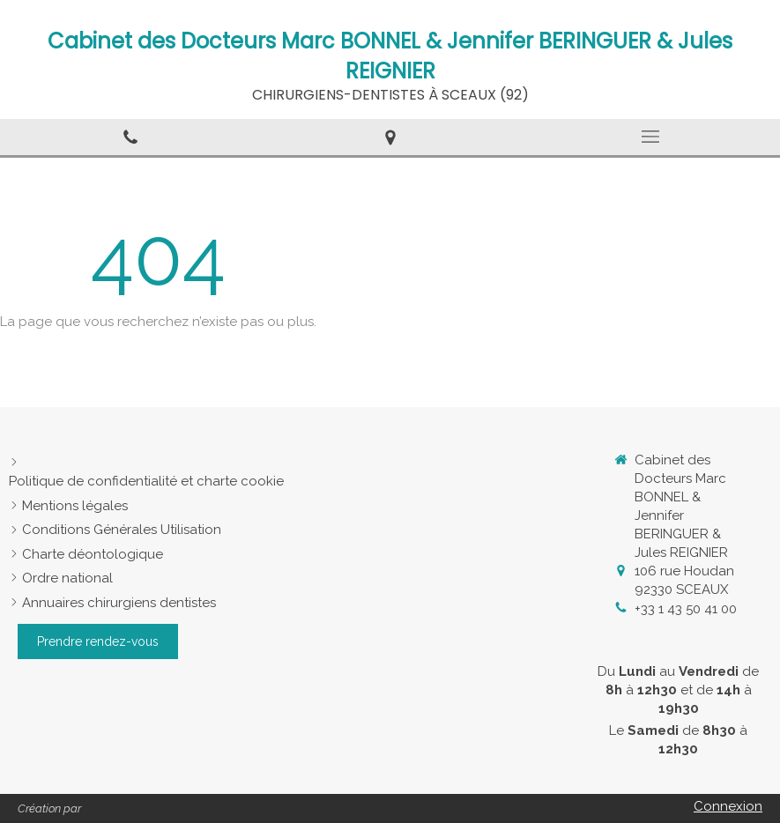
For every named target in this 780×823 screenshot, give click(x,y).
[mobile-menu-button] (650, 136)
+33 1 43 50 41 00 (686, 609)
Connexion (728, 806)
